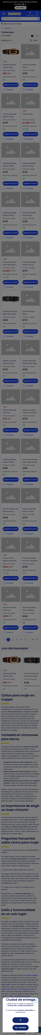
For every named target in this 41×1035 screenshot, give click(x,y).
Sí (20, 1020)
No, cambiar (20, 1027)
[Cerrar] (35, 1000)
